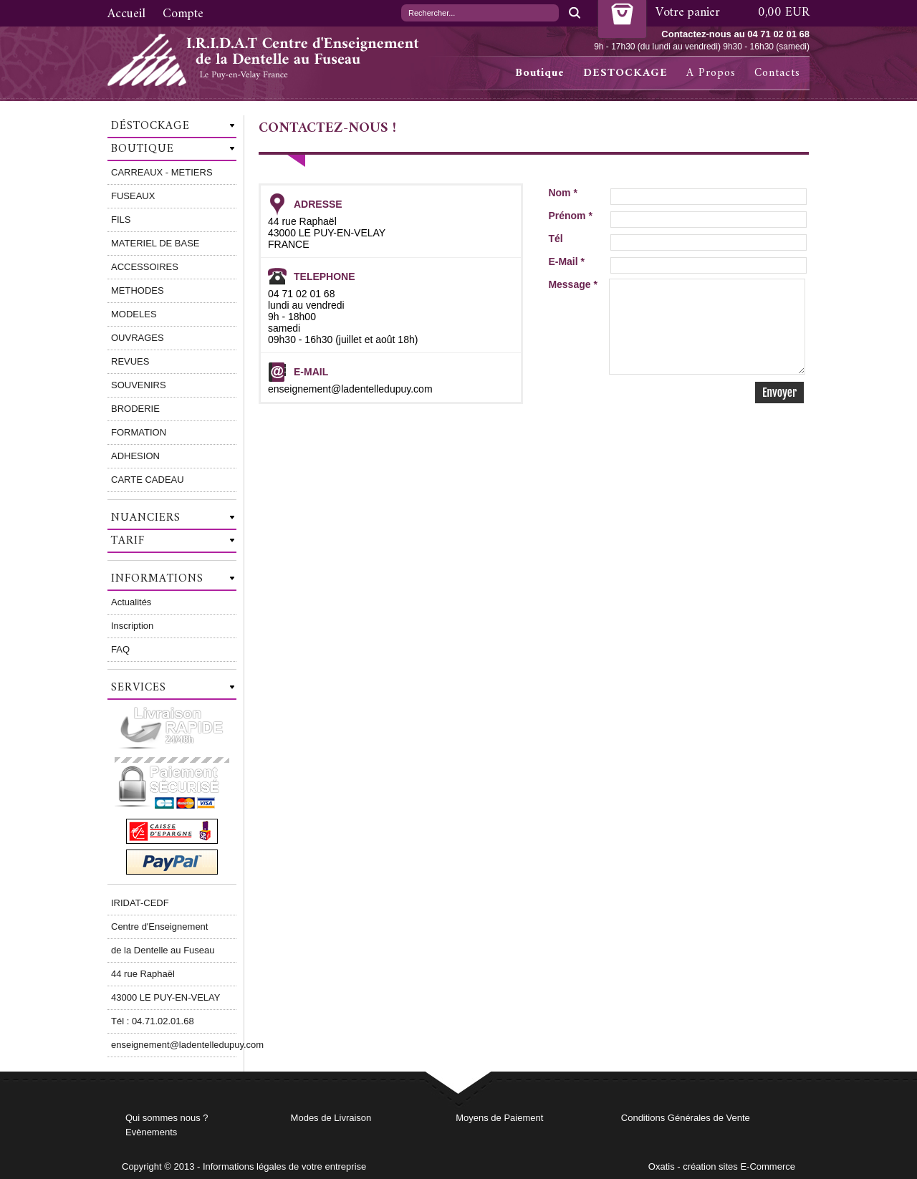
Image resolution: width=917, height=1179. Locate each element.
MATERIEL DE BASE (155, 243)
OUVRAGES (137, 337)
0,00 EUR (784, 12)
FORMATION (138, 432)
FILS (120, 219)
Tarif (128, 541)
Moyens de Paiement (499, 1117)
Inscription (132, 625)
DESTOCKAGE (625, 73)
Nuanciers (146, 518)
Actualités (131, 602)
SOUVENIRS (138, 385)
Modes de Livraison (331, 1117)
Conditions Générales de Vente (685, 1117)
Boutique (540, 73)
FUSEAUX (133, 196)
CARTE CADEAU (147, 479)
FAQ (120, 649)
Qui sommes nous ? (166, 1117)
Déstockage (150, 126)
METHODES (137, 290)
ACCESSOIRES (144, 266)
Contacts (777, 73)
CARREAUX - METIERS (162, 172)
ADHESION (135, 456)
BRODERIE (135, 408)
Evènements (151, 1132)
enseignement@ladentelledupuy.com (173, 1044)
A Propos (711, 73)
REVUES (130, 361)
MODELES (134, 314)
